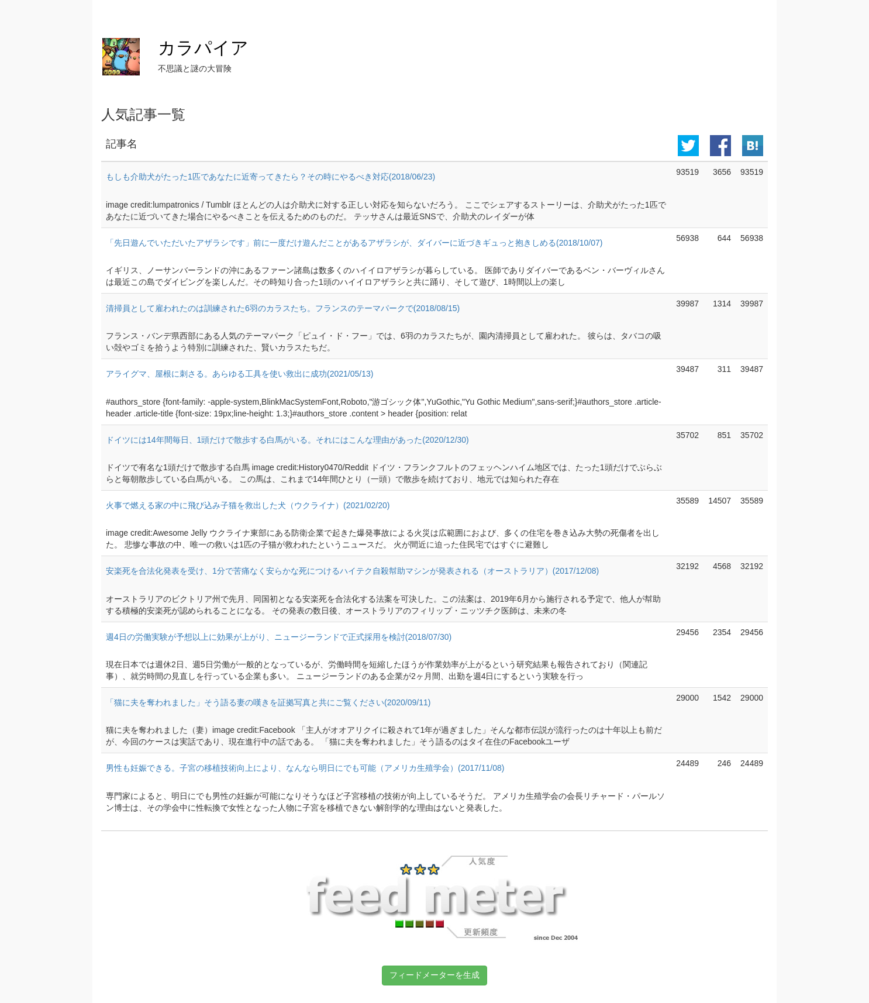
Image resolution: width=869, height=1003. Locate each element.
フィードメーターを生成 (434, 975)
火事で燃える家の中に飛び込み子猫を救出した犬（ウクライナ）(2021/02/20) (247, 505)
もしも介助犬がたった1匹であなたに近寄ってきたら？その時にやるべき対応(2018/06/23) (270, 176)
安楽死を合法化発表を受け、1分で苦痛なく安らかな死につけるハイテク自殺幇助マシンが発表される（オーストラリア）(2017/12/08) (352, 570)
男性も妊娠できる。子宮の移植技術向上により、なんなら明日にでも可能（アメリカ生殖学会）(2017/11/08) (305, 768)
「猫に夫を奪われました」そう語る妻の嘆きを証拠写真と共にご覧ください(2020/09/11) (268, 702)
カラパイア (203, 47)
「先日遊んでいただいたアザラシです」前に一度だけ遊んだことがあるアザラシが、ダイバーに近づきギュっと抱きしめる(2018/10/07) (354, 242)
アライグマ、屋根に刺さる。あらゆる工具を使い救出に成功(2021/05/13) (239, 373)
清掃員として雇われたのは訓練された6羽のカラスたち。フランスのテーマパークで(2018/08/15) (283, 308)
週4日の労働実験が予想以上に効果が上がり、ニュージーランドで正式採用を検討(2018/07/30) (278, 637)
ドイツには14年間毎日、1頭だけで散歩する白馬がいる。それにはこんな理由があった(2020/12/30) (287, 439)
